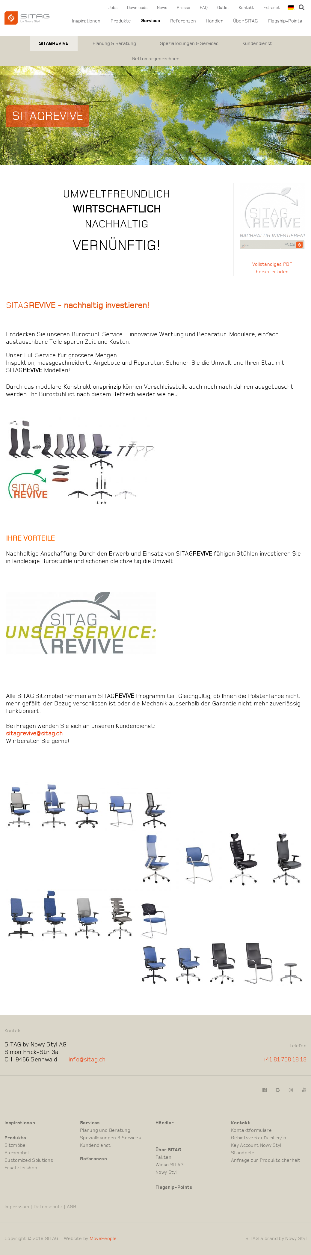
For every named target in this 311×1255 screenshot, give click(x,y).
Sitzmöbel (15, 1146)
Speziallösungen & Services (189, 43)
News (162, 7)
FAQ (204, 7)
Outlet (223, 7)
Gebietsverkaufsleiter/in (258, 1138)
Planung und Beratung (105, 1131)
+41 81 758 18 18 (284, 1060)
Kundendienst (257, 43)
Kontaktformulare (251, 1131)
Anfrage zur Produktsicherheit (266, 1161)
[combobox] (290, 8)
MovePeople (103, 1239)
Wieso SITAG (170, 1165)
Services (150, 21)
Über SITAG (245, 21)
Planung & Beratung (114, 43)
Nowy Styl (166, 1173)
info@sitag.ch (87, 1060)
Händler (214, 21)
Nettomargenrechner (155, 59)
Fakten (163, 1158)
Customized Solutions (28, 1161)
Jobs (112, 7)
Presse (183, 7)
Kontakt (246, 7)
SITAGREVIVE (54, 43)
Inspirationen (86, 21)
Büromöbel (16, 1153)
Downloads (137, 7)
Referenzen (183, 21)
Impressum (16, 1207)
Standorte (243, 1153)
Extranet (271, 7)
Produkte (121, 21)
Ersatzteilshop (20, 1168)
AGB (71, 1207)
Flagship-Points (285, 21)
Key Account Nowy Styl (256, 1146)
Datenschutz (48, 1207)
